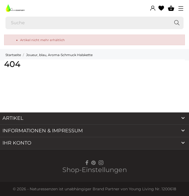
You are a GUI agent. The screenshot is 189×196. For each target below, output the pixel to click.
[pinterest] (93, 162)
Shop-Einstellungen (94, 170)
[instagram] (101, 162)
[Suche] (94, 23)
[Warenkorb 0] (171, 8)
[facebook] (87, 162)
